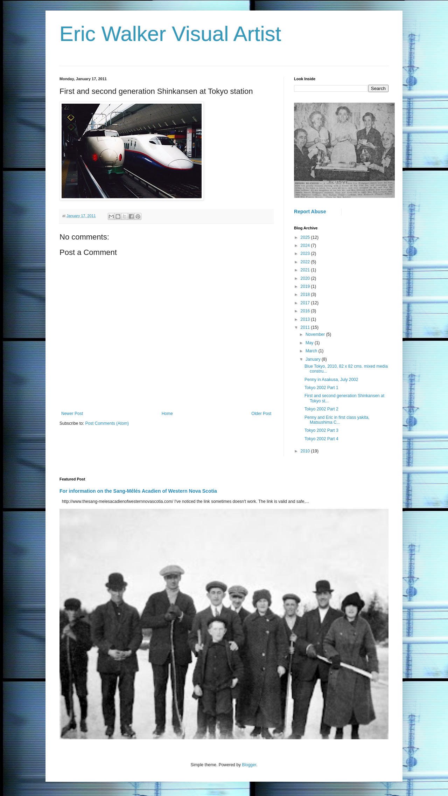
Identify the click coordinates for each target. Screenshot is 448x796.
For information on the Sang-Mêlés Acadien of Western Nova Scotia (138, 491)
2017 (306, 302)
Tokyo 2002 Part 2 (321, 409)
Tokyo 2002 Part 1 (321, 387)
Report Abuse (310, 211)
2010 (306, 451)
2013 (306, 319)
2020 (306, 278)
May (310, 342)
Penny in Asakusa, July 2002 (331, 379)
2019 (306, 286)
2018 (306, 294)
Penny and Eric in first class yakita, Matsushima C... (336, 420)
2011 (306, 327)
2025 (306, 237)
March (312, 350)
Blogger (249, 764)
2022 (306, 261)
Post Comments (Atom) (107, 423)
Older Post (261, 413)
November (316, 334)
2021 (306, 270)
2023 (306, 253)
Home (167, 413)
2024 (306, 245)
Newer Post (72, 413)
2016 (306, 311)
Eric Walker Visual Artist (170, 34)
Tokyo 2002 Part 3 (321, 430)
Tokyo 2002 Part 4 (321, 438)
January (314, 359)
